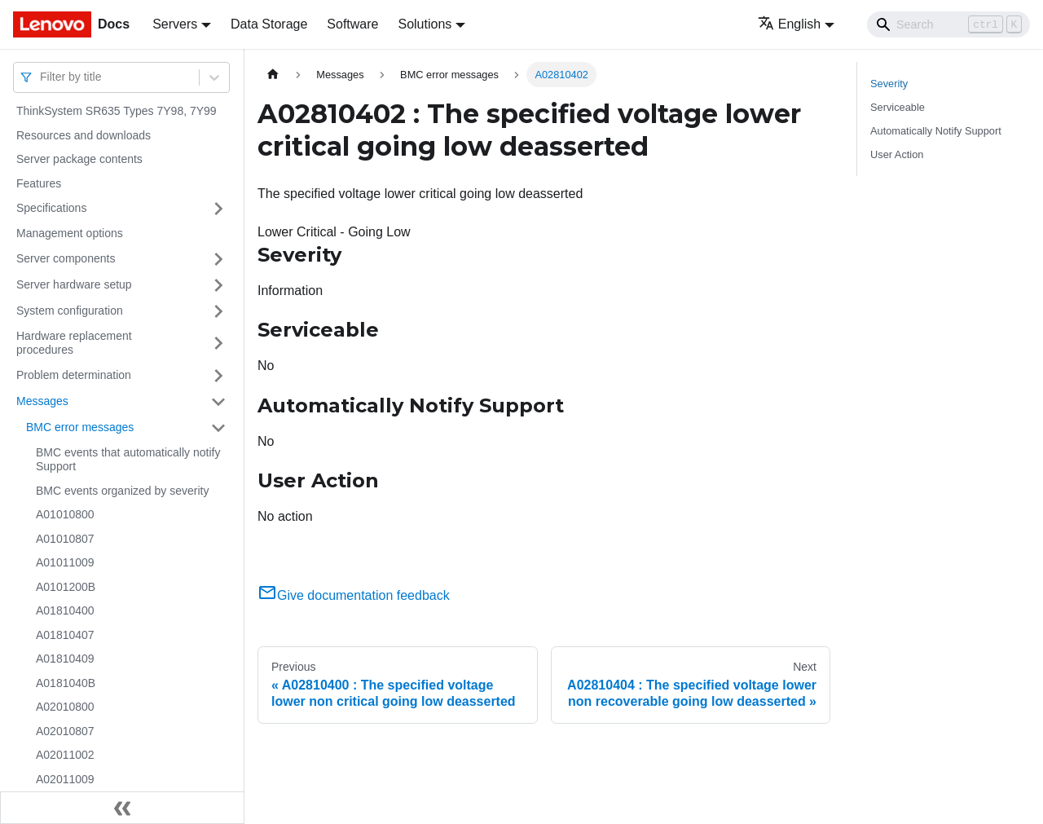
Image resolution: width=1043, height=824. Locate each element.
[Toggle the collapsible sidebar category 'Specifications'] (218, 209)
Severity (889, 83)
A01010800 (65, 514)
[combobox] (41, 77)
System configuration (69, 310)
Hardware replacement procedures (74, 343)
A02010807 (65, 731)
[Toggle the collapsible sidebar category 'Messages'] (218, 402)
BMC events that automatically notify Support (128, 460)
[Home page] (272, 74)
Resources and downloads (83, 135)
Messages (42, 401)
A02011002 (65, 754)
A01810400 (65, 610)
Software (352, 24)
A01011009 (65, 562)
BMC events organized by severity (122, 490)
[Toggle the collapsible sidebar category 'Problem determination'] (218, 376)
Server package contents (79, 158)
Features (38, 183)
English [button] (789, 24)
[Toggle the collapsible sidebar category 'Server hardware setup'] (218, 285)
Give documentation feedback (353, 595)
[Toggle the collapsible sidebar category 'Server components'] (218, 259)
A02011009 (65, 779)
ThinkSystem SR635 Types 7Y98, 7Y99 (116, 110)
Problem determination (73, 374)
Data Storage (269, 24)
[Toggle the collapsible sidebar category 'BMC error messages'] (218, 428)
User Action (896, 154)
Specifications (51, 207)
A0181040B (65, 683)
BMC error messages (80, 427)
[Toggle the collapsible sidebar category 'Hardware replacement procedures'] (218, 343)
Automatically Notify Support (935, 131)
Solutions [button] (424, 24)
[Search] (948, 24)
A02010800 (65, 706)
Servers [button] (174, 24)
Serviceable (897, 107)
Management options (69, 233)
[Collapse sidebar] (122, 807)
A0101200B (65, 586)
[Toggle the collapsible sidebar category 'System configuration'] (218, 311)
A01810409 (65, 658)
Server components (65, 258)
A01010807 (65, 538)
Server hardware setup (74, 284)
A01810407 (65, 634)
